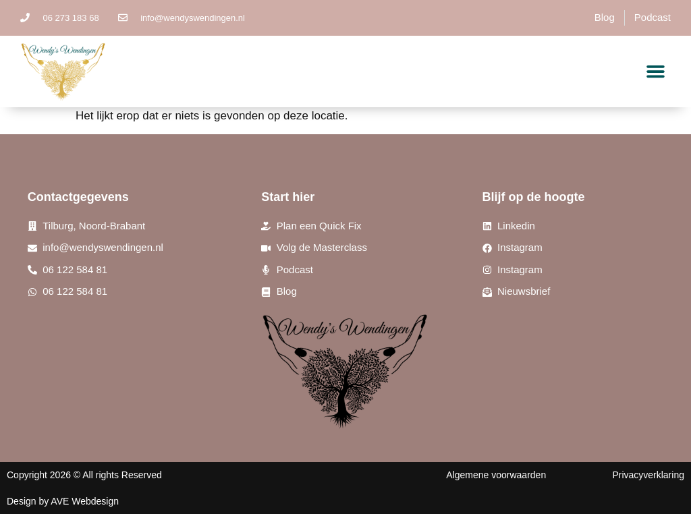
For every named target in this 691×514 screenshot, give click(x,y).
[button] (656, 71)
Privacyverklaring (648, 474)
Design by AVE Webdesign (63, 501)
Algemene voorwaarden (496, 474)
